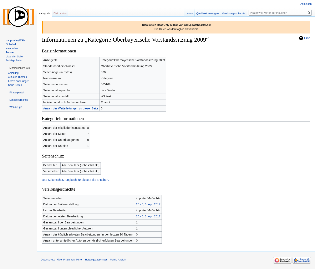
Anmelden (306, 3)
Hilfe (307, 38)
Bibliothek (11, 44)
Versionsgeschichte (233, 13)
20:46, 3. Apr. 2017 (148, 204)
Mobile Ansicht (118, 259)
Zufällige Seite (13, 60)
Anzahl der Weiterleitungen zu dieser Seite (70, 108)
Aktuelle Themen (17, 77)
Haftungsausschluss (96, 259)
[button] (19, 68)
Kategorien (12, 48)
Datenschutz (48, 259)
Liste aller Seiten (15, 56)
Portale (10, 52)
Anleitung (13, 73)
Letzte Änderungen (18, 81)
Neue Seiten (15, 85)
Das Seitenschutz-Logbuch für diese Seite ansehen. (75, 179)
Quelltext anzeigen (207, 13)
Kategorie (44, 13)
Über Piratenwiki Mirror (70, 259)
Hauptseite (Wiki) (15, 40)
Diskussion (60, 13)
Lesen (189, 13)
